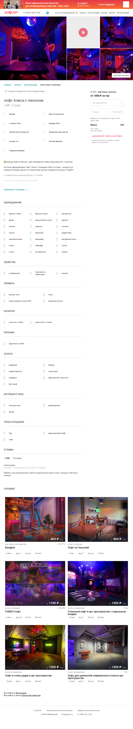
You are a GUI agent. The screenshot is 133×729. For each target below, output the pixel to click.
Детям (104, 13)
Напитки (9, 311)
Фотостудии (94, 13)
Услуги (8, 354)
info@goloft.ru (67, 714)
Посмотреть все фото (121, 75)
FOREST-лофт (13, 611)
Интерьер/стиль (14, 394)
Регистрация (123, 13)
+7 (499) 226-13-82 (31, 12)
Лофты (82, 13)
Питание (9, 332)
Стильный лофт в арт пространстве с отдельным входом (97, 613)
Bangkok (10, 547)
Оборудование (13, 202)
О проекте (37, 710)
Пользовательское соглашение (59, 710)
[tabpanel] (35, 519)
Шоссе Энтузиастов (31, 695)
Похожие (9, 488)
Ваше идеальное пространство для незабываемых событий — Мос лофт (47, 4)
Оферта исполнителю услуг (89, 710)
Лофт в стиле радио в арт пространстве (28, 675)
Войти (112, 13)
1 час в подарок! (106, 4)
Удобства (10, 262)
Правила (9, 283)
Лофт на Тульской (78, 547)
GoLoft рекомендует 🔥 (66, 13)
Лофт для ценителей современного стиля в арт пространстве (95, 677)
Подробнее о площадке (14, 189)
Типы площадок (14, 422)
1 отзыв (16, 105)
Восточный (21, 693)
